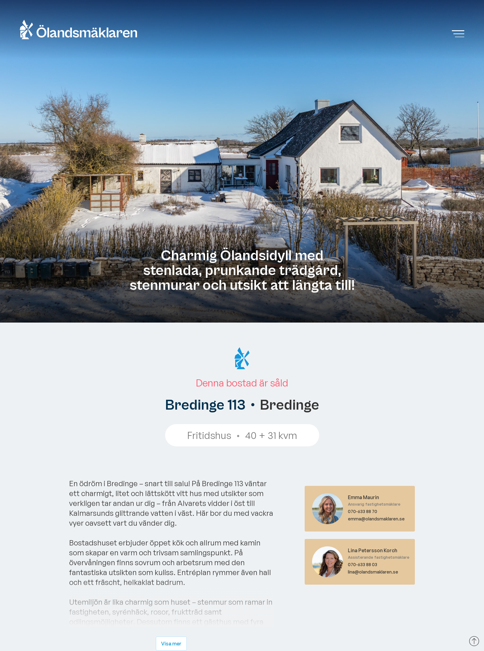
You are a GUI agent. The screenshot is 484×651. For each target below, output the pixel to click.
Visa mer (171, 644)
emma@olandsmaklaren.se (376, 518)
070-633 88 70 (362, 511)
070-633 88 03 (362, 564)
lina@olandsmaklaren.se (373, 571)
